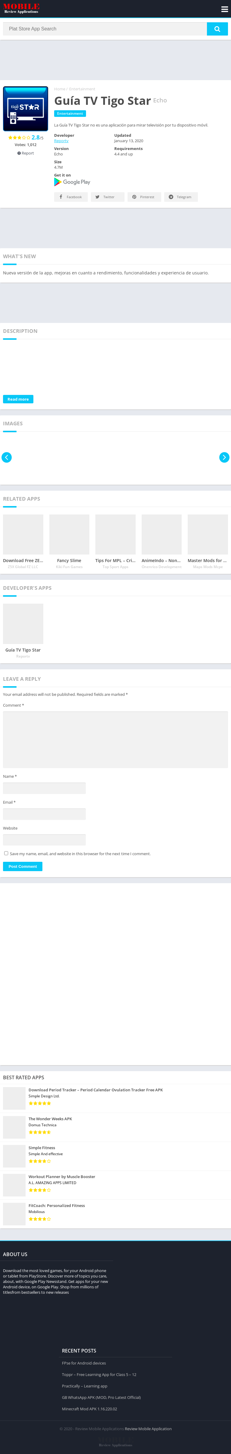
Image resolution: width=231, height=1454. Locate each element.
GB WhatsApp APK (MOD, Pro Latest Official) (101, 1397)
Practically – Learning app (84, 1385)
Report (25, 153)
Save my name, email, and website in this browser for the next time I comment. (80, 854)
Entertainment (82, 89)
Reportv (61, 141)
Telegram (179, 197)
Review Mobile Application (148, 1428)
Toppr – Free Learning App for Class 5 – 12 (99, 1374)
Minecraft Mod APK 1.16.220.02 (89, 1408)
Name (10, 777)
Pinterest (142, 197)
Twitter (104, 197)
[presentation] (7, 458)
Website (10, 828)
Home (59, 89)
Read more (18, 399)
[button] (217, 29)
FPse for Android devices (84, 1362)
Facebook (70, 197)
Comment (13, 705)
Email (9, 802)
